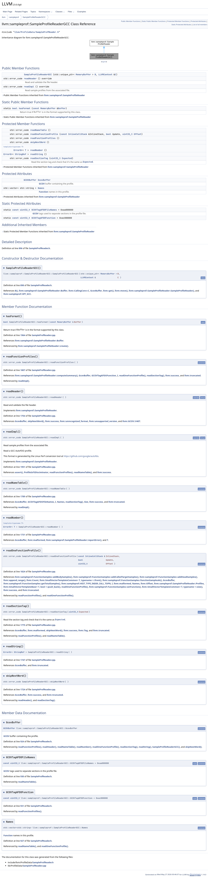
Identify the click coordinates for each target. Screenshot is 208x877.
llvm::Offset (147, 583)
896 (20, 248)
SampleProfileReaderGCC (34, 17)
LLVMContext (105, 74)
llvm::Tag (83, 630)
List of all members (200, 25)
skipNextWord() (36, 421)
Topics (33, 11)
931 (22, 805)
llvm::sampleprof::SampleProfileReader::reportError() (73, 540)
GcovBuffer (44, 180)
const (36, 108)
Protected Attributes (198, 21)
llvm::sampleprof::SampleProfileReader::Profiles (179, 583)
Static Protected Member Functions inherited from (48, 231)
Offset (137, 134)
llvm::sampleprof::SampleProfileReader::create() (43, 346)
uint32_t (127, 134)
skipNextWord (37, 142)
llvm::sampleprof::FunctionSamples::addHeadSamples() (168, 576)
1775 (22, 625)
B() (16, 290)
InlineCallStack (77, 134)
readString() (145, 746)
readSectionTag (39, 158)
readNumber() (83, 746)
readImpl (29, 86)
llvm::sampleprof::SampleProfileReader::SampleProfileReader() (161, 290)
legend (104, 62)
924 (22, 741)
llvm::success (172, 375)
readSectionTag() (155, 375)
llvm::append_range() (14, 580)
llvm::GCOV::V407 (131, 421)
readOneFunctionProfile (44, 134)
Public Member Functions (130, 21)
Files (71, 11)
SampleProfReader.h (39, 248)
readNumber (36, 150)
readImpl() (23, 380)
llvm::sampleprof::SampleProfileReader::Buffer (43, 290)
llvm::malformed (36, 540)
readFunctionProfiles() (61, 472)
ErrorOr (18, 150)
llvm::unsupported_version (103, 421)
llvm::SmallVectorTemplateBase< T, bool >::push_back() (31, 586)
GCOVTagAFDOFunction (44, 218)
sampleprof (14, 17)
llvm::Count (33, 580)
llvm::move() (121, 290)
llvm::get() (108, 290)
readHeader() (25, 700)
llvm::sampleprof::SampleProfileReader (64, 95)
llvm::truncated (192, 375)
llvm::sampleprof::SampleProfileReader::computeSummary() (46, 375)
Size (86, 501)
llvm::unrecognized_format (74, 421)
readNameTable (38, 130)
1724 (22, 689)
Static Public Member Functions (153, 21)
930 (22, 776)
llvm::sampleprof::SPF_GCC (17, 294)
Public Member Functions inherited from (43, 95)
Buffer (62, 108)
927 (22, 840)
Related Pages (21, 11)
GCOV (42, 183)
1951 (22, 466)
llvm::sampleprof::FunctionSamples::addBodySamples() (43, 576)
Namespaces (45, 11)
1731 (22, 534)
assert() (19, 472)
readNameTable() (83, 472)
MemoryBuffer (83, 74)
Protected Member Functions (178, 21)
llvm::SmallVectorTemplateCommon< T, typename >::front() (70, 580)
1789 (22, 496)
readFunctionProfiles (42, 138)
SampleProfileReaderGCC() (166, 746)
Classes (60, 11)
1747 (22, 659)
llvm (3, 17)
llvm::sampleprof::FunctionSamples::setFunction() (115, 586)
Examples (81, 11)
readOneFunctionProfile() (132, 375)
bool (14, 108)
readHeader (30, 78)
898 (22, 285)
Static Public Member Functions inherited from (46, 117)
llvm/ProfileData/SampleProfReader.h (36, 32)
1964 (22, 335)
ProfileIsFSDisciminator (36, 472)
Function (43, 191)
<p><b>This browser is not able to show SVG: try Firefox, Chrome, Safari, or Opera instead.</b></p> (104, 49)
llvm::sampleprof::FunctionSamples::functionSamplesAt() (132, 580)
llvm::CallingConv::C (79, 290)
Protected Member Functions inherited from (45, 166)
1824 (22, 571)
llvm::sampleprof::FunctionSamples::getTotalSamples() (31, 583)
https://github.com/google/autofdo (81, 456)
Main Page (7, 11)
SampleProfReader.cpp (43, 335)
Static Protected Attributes (181, 25)
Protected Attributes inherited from (41, 196)
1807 (22, 370)
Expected (67, 158)
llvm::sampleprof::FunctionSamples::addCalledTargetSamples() (106, 576)
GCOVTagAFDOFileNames (44, 209)
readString (36, 154)
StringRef (20, 154)
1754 (22, 415)
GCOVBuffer (30, 180)
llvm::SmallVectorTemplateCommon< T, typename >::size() (172, 586)
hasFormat (24, 108)
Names (41, 188)
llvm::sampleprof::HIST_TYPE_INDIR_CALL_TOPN (86, 583)
